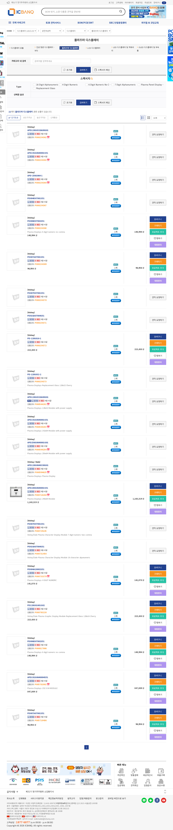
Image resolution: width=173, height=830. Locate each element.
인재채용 (22, 798)
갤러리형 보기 (148, 117)
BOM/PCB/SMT (86, 22)
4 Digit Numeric (70, 84)
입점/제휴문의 (85, 798)
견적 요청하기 (158, 134)
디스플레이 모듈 (16, 48)
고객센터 (119, 2)
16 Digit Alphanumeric (47, 84)
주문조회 (148, 2)
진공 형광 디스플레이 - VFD (44, 49)
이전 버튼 (165, 790)
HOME (9, 31)
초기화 (69, 69)
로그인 (111, 2)
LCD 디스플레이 (93, 48)
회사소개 (10, 798)
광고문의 (99, 798)
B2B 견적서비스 (53, 22)
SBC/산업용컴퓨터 (117, 22)
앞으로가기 (164, 16)
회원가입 (139, 2)
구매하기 (158, 225)
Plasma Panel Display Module (152, 84)
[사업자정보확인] (61, 803)
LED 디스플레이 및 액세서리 (122, 49)
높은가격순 (41, 117)
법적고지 (71, 798)
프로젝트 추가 (158, 231)
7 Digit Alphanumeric (125, 84)
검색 (120, 11)
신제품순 (53, 117)
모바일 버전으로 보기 (117, 798)
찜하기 (158, 238)
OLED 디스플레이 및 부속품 (148, 49)
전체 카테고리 (18, 22)
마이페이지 (129, 2)
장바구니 (160, 2)
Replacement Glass (45, 88)
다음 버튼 (165, 792)
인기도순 (14, 117)
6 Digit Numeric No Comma (100, 84)
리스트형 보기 (142, 117)
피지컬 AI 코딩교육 (150, 22)
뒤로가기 (160, 16)
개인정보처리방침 (55, 798)
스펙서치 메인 (104, 69)
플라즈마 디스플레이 (69, 48)
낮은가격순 (27, 117)
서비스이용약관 (37, 798)
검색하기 (83, 69)
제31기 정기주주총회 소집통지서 (24, 2)
